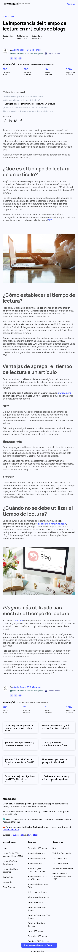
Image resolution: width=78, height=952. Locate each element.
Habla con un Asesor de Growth (39, 945)
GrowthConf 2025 (11, 829)
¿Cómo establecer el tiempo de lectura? (21, 100)
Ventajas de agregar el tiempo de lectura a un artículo (30, 103)
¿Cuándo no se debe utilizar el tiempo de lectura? (25, 107)
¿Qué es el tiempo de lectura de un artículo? (23, 96)
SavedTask (33, 835)
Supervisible (18, 835)
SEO (50, 220)
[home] (24, 3)
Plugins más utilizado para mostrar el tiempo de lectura (28, 111)
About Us (71, 4)
